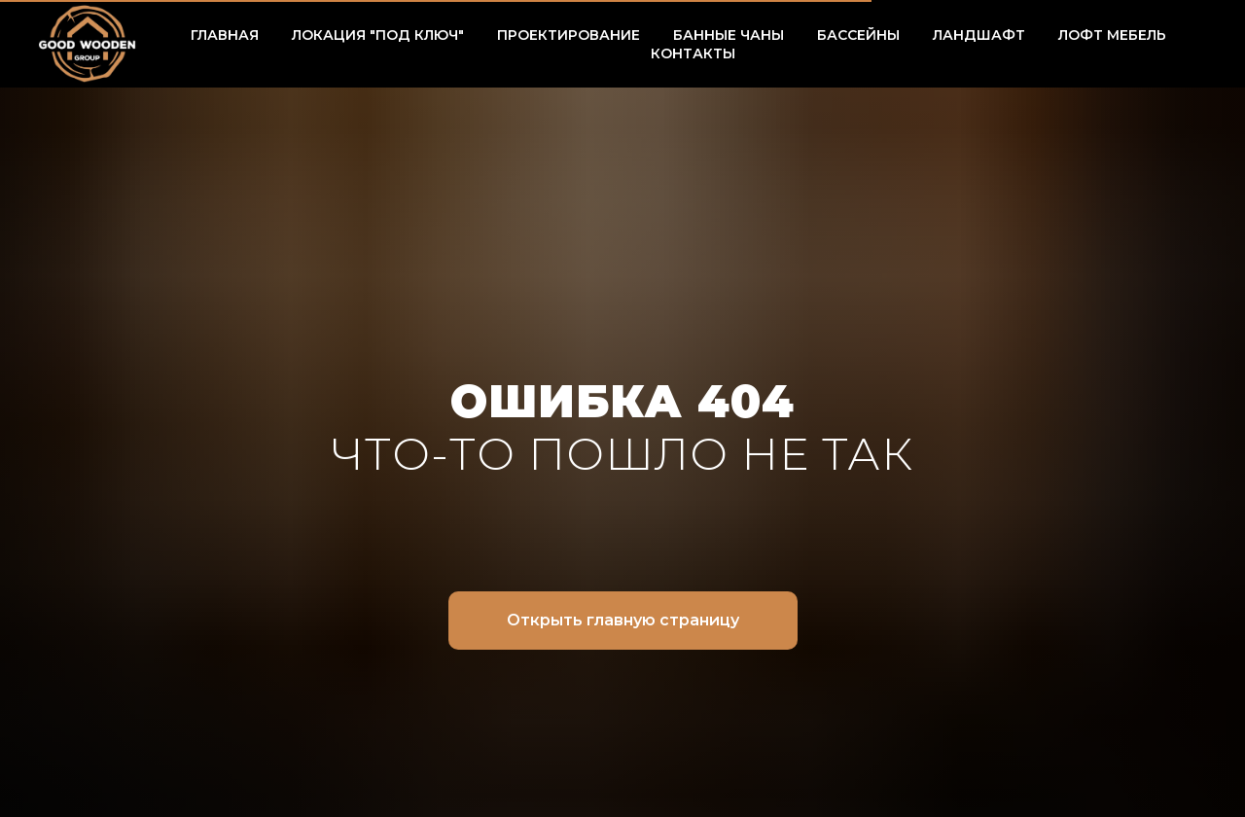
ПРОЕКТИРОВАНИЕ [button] (568, 35)
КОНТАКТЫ (693, 53)
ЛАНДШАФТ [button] (979, 35)
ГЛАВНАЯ (225, 35)
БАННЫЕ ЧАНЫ (728, 35)
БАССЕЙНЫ (858, 35)
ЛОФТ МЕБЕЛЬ (1112, 35)
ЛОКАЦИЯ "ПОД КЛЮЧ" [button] (378, 35)
